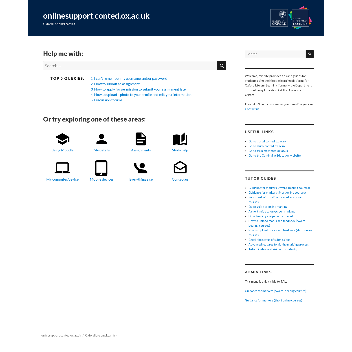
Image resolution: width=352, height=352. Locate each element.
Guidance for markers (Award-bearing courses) (279, 188)
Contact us (180, 171)
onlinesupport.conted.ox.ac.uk (96, 15)
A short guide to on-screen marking (272, 211)
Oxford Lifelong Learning (101, 335)
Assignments (141, 141)
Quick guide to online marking (268, 206)
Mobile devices (102, 171)
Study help (180, 141)
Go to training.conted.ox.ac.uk (268, 151)
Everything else (141, 171)
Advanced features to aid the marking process (279, 244)
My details (101, 141)
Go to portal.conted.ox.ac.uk (267, 141)
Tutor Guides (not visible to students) (273, 249)
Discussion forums (108, 100)
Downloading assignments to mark (271, 216)
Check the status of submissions (269, 239)
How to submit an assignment (117, 84)
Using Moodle (62, 141)
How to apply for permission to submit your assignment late (140, 89)
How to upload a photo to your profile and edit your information (142, 94)
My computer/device (62, 171)
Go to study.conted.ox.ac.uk (267, 146)
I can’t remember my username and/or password (130, 78)
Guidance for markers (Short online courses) (277, 192)
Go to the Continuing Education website (275, 155)
